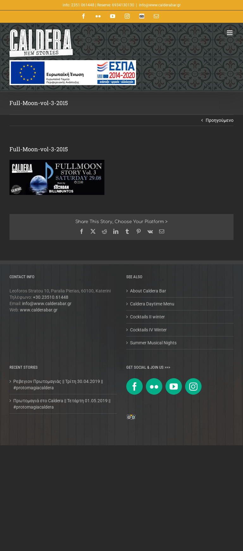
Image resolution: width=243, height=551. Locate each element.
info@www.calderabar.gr (160, 5)
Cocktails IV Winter (148, 329)
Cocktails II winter (147, 316)
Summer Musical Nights (153, 342)
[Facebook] (134, 386)
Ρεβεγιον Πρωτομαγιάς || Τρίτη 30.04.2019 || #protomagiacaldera (58, 384)
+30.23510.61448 (50, 297)
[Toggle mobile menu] (230, 32)
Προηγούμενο (220, 120)
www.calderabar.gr (39, 309)
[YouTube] (173, 386)
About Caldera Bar (148, 290)
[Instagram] (193, 386)
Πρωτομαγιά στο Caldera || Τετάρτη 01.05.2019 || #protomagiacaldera (61, 404)
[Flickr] (154, 386)
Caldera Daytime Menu (152, 303)
